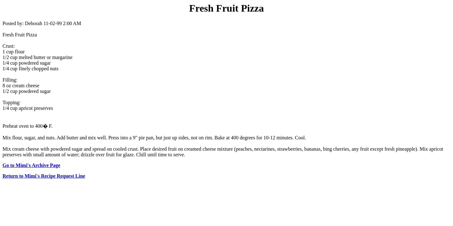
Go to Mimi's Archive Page (31, 165)
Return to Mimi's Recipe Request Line (44, 176)
